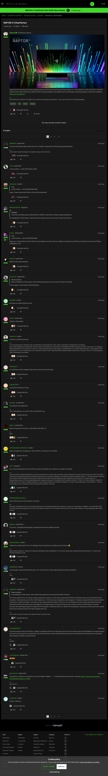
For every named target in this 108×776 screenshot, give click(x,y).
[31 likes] (18, 223)
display (32, 104)
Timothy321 (13, 366)
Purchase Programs (8, 747)
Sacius (11, 425)
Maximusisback (14, 207)
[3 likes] (18, 514)
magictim (12, 336)
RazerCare (36, 747)
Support (35, 734)
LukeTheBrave (14, 655)
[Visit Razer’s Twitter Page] (65, 747)
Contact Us (52, 750)
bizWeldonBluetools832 (17, 498)
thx (19, 104)
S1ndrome (12, 698)
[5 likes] (18, 437)
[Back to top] (104, 723)
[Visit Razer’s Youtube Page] (65, 750)
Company (51, 734)
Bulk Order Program (8, 750)
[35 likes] (18, 174)
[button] (2, 4)
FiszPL (11, 233)
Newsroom (52, 744)
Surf (10, 466)
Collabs (20, 750)
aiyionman (13, 184)
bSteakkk (12, 300)
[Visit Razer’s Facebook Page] (65, 738)
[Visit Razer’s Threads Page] (65, 744)
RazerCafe (6, 741)
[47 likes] (18, 155)
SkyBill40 (12, 143)
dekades (12, 33)
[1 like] (17, 706)
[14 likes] (18, 266)
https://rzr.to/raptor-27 (17, 94)
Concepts (20, 744)
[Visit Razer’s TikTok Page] (65, 753)
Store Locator (6, 744)
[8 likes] (18, 356)
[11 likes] (18, 326)
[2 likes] (17, 663)
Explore (20, 734)
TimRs (11, 318)
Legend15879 (14, 385)
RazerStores (6, 738)
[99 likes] (18, 110)
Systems (40, 16)
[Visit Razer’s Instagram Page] (65, 741)
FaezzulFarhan (14, 542)
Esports (20, 747)
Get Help (35, 738)
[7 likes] (18, 392)
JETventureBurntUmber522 (18, 448)
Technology (21, 738)
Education (5, 753)
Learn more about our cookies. (90, 762)
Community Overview (15, 16)
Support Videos (37, 753)
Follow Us (67, 734)
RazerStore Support (39, 744)
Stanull (11, 259)
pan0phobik (13, 567)
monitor (13, 104)
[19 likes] (18, 248)
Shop (4, 734)
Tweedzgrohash (14, 628)
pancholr (12, 403)
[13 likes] (18, 290)
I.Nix (11, 166)
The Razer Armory (29, 16)
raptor (25, 104)
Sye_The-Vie (13, 673)
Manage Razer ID (38, 750)
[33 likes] (18, 197)
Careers (51, 741)
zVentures (52, 747)
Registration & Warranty (40, 741)
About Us (51, 738)
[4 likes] (18, 455)
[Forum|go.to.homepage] (16, 4)
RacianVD (12, 277)
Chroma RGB (21, 741)
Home (4, 16)
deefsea (12, 524)
